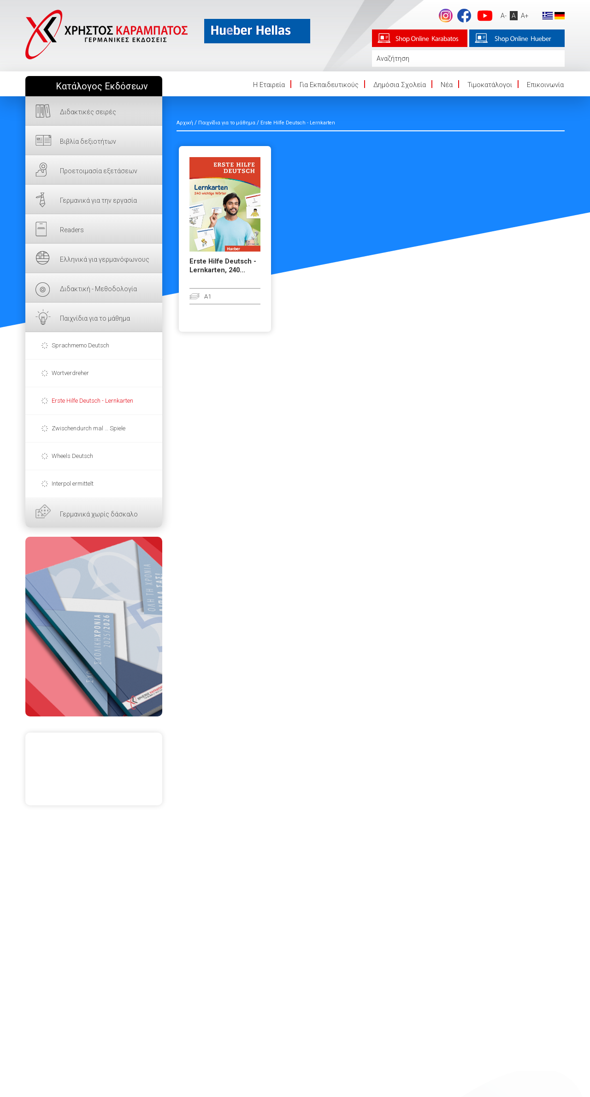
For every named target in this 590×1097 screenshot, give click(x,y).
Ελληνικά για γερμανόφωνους (104, 259)
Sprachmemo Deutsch (80, 345)
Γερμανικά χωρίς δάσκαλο (99, 514)
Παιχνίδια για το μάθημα (95, 318)
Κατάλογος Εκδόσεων (102, 86)
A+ (525, 15)
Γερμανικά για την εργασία (98, 200)
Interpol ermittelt (73, 483)
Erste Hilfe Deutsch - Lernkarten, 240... (222, 266)
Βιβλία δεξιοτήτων (88, 141)
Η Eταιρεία (269, 85)
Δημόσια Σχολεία (399, 85)
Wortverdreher (70, 373)
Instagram (446, 16)
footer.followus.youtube (485, 15)
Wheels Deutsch (72, 455)
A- (504, 15)
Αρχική (185, 123)
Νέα (447, 85)
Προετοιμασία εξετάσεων (98, 171)
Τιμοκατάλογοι (489, 85)
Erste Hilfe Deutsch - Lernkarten (92, 400)
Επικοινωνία (545, 85)
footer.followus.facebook (464, 16)
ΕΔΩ (93, 626)
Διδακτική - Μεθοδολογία (98, 289)
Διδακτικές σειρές (88, 112)
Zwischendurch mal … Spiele (88, 428)
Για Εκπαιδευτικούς (329, 85)
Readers (72, 230)
